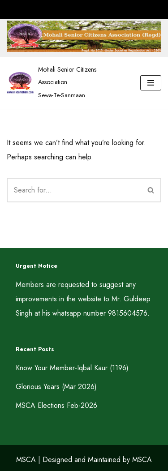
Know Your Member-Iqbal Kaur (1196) (72, 368)
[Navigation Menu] (150, 82)
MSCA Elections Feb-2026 (56, 405)
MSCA (26, 459)
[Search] (74, 190)
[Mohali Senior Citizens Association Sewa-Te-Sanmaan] (67, 83)
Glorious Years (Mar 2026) (56, 386)
